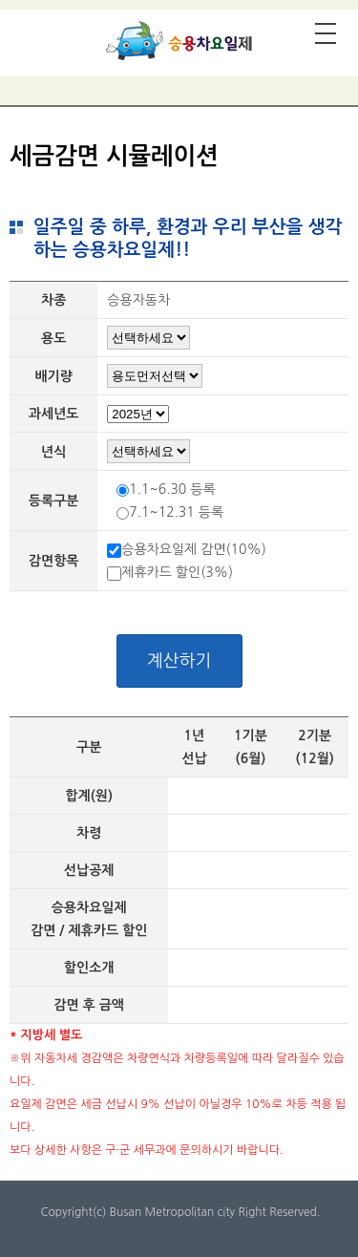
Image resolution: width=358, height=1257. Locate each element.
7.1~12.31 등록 (176, 512)
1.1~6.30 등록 (172, 489)
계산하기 (179, 661)
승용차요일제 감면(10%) (193, 549)
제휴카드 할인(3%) (177, 572)
